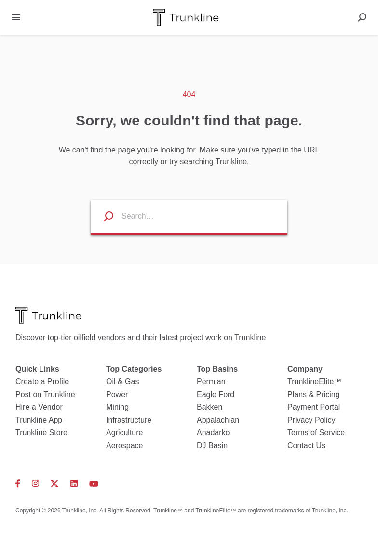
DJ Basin (212, 446)
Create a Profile (42, 381)
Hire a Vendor (39, 407)
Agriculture (124, 432)
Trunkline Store (41, 432)
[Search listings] (102, 216)
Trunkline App (38, 420)
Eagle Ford (215, 394)
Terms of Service (316, 432)
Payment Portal (313, 407)
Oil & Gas (122, 381)
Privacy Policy (311, 420)
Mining (117, 407)
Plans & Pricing (313, 394)
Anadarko (213, 432)
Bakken (209, 407)
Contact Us (306, 446)
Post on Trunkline (45, 394)
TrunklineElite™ (314, 381)
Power (117, 394)
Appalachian (218, 420)
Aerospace (124, 446)
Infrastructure (128, 420)
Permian (211, 381)
